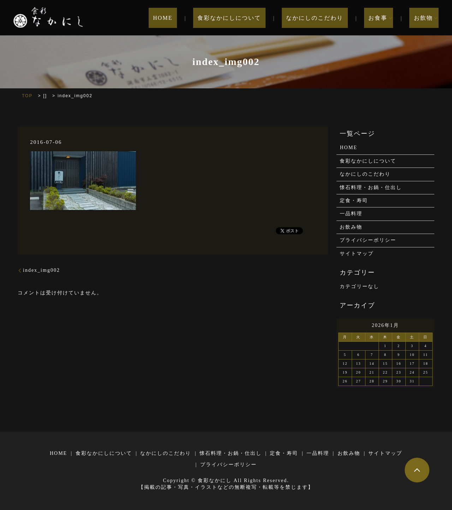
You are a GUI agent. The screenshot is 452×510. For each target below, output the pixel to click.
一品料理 (351, 213)
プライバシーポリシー (368, 240)
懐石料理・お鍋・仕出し (371, 187)
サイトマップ (357, 253)
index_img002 (41, 270)
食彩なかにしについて (251, 18)
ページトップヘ (417, 470)
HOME (193, 18)
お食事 (382, 18)
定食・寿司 (354, 200)
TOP (27, 95)
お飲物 (423, 18)
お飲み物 (351, 227)
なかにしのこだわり (328, 18)
